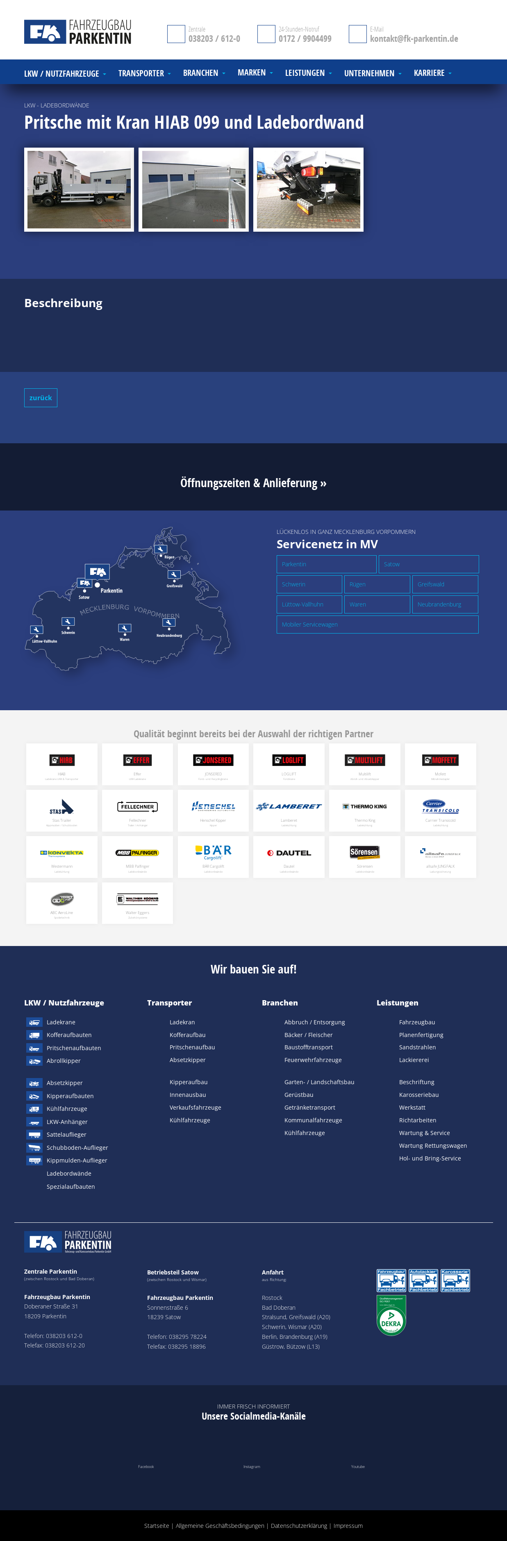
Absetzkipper (65, 1083)
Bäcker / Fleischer (308, 1035)
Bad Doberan (279, 1307)
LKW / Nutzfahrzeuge (64, 1003)
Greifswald (431, 584)
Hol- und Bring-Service (430, 1158)
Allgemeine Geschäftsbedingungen (220, 1526)
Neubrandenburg (439, 604)
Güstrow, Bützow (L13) (291, 1346)
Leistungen (397, 1003)
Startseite (156, 1526)
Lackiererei (414, 1060)
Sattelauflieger (66, 1134)
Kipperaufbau (189, 1082)
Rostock (272, 1298)
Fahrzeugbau (417, 1022)
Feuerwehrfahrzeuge (313, 1060)
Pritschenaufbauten (74, 1048)
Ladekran (182, 1022)
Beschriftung (416, 1082)
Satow (392, 564)
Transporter (169, 1003)
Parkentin (294, 564)
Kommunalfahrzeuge (313, 1120)
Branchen (280, 1003)
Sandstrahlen (417, 1047)
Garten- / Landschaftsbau (319, 1082)
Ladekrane (61, 1022)
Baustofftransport (308, 1047)
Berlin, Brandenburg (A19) (294, 1336)
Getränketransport (309, 1107)
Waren (358, 604)
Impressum (348, 1526)
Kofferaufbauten (69, 1035)
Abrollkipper (64, 1061)
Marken (252, 73)
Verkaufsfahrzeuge (195, 1107)
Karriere (429, 73)
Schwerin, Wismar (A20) (292, 1327)
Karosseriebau (419, 1095)
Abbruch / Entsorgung (314, 1022)
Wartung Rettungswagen (433, 1145)
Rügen (358, 584)
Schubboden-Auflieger (77, 1147)
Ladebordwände (69, 1173)
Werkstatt (412, 1107)
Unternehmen (369, 73)
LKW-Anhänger (67, 1122)
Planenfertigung (421, 1035)
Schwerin (293, 584)
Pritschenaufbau (192, 1047)
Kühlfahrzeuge (67, 1108)
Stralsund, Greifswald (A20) (296, 1317)
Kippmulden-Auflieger (77, 1160)
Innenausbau (188, 1095)
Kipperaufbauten (70, 1096)
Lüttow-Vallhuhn (302, 604)
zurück (41, 397)
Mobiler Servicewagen (310, 624)
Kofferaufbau (188, 1035)
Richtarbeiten (418, 1120)
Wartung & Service (424, 1133)
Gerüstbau (299, 1095)
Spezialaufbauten (71, 1186)
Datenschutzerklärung (299, 1526)
